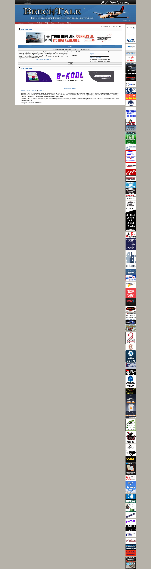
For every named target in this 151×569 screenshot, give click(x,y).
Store (69, 23)
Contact (39, 23)
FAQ (46, 23)
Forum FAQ (34, 90)
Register (61, 23)
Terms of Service (25, 90)
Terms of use (39, 59)
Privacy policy (48, 59)
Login (53, 23)
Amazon (30, 23)
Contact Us (41, 90)
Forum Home (26, 29)
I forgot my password (95, 57)
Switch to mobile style (70, 88)
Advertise (21, 23)
